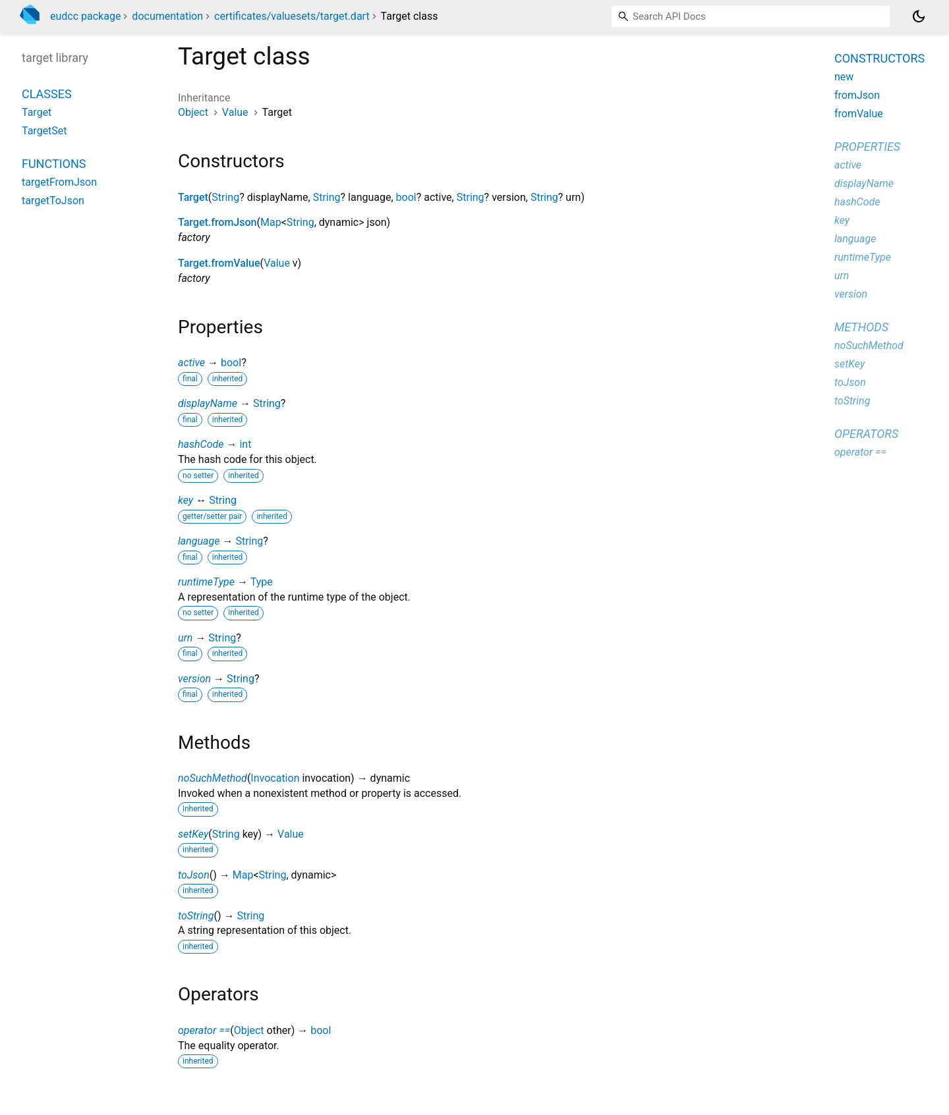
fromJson (857, 95)
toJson (194, 875)
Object (193, 112)
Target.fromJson (217, 222)
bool (406, 197)
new (843, 76)
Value (235, 112)
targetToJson (53, 200)
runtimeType (206, 582)
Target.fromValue (219, 263)
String (225, 197)
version (194, 678)
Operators (866, 434)
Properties (867, 146)
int (245, 444)
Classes (47, 94)
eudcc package (85, 16)
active (191, 362)
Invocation (274, 778)
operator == (204, 1030)
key (185, 500)
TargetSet (44, 130)
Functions (54, 164)
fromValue (858, 113)
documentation (167, 16)
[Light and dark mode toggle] (918, 16)
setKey (193, 834)
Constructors (879, 58)
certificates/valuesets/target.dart (292, 16)
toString (196, 916)
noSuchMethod (212, 778)
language (198, 541)
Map (270, 222)
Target (193, 197)
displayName (207, 403)
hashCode (200, 444)
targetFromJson (59, 182)
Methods (861, 327)
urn (185, 638)
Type (261, 582)
